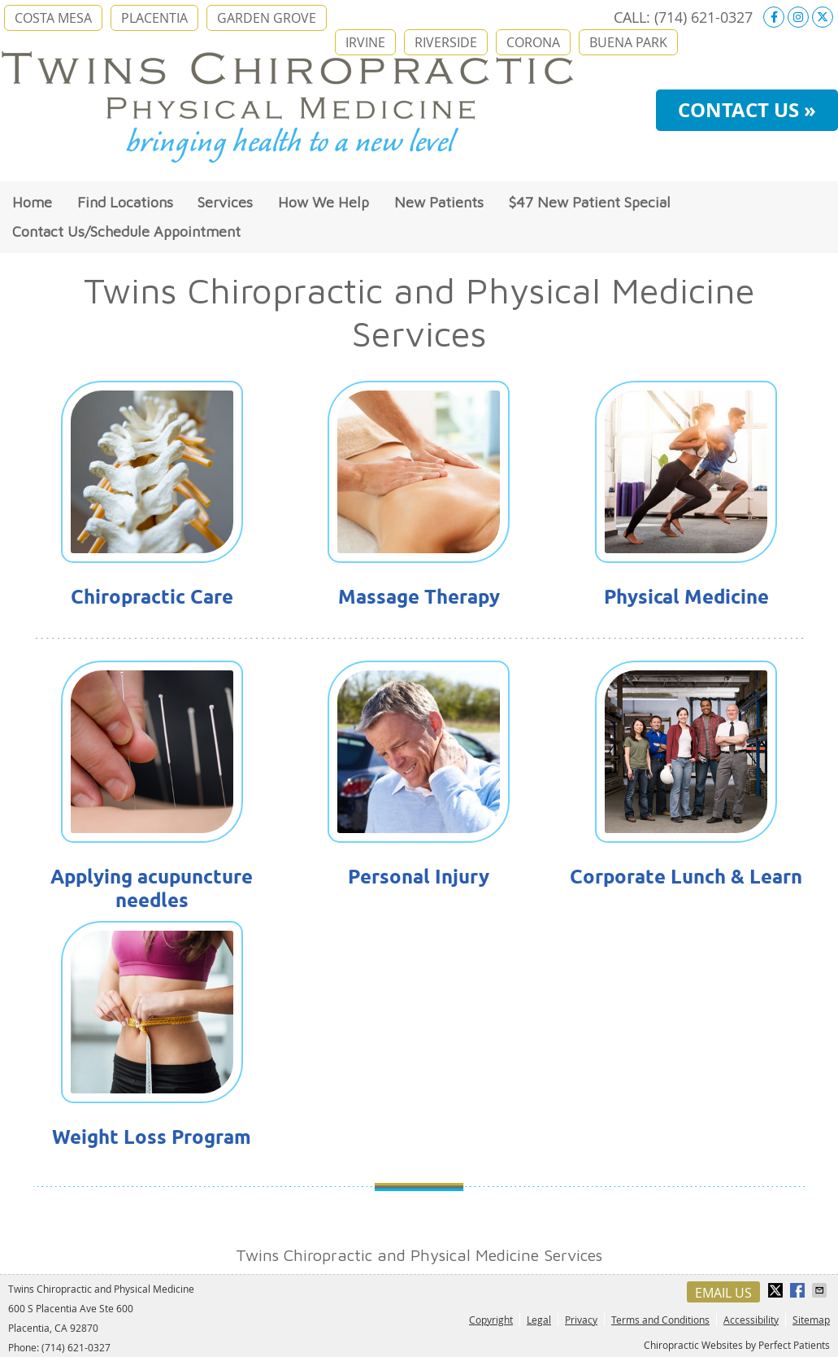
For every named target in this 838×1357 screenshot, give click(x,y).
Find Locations (125, 202)
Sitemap (811, 1319)
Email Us (723, 1293)
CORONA (533, 42)
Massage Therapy (419, 597)
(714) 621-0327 (703, 17)
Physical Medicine (686, 597)
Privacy (581, 1319)
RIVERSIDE (446, 42)
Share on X (777, 1290)
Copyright (491, 1319)
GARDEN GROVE (266, 18)
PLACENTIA (154, 18)
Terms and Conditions (660, 1319)
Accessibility (751, 1319)
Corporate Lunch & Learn (686, 877)
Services (225, 202)
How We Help (323, 202)
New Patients (439, 202)
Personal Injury (418, 877)
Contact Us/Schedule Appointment (126, 231)
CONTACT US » (747, 110)
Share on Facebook (799, 1290)
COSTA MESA (53, 18)
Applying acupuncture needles (151, 888)
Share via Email (821, 1290)
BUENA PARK (628, 42)
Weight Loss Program (151, 1137)
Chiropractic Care (152, 597)
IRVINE (365, 42)
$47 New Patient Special (590, 202)
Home (32, 202)
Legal (539, 1319)
